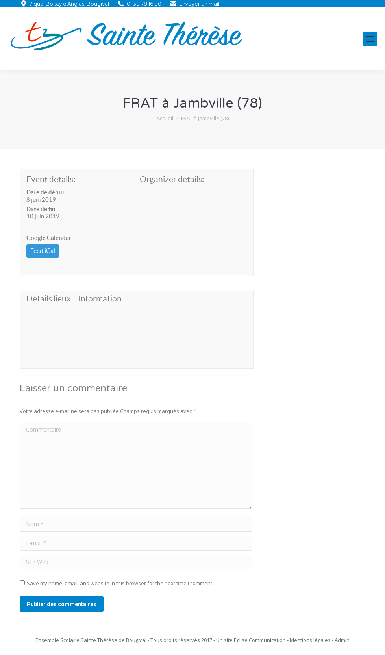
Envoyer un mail (199, 3)
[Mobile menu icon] (370, 39)
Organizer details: (172, 179)
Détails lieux (48, 298)
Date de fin (41, 209)
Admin (342, 640)
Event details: (50, 179)
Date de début (45, 192)
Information (100, 298)
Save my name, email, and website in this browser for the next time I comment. (120, 583)
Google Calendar (48, 237)
